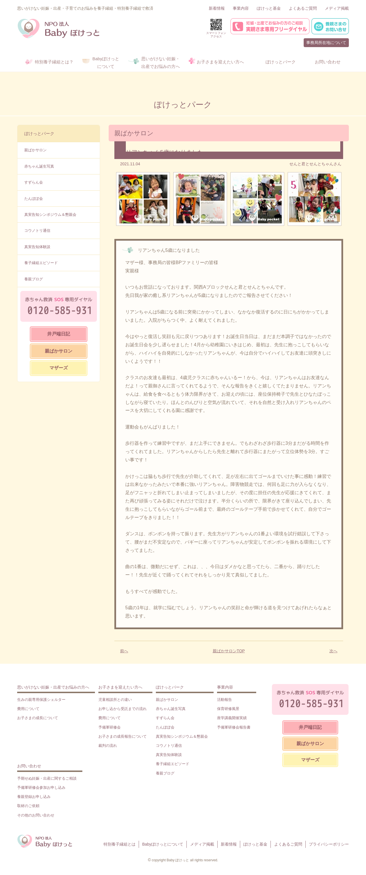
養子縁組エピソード (41, 263)
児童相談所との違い (115, 699)
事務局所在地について (326, 42)
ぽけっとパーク (39, 133)
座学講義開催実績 (232, 718)
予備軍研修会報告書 (233, 727)
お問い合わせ (29, 766)
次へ (333, 651)
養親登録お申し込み (34, 796)
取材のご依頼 (28, 806)
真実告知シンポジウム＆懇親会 (50, 214)
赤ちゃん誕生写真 (39, 166)
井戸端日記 (58, 333)
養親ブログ (33, 279)
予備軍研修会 (109, 727)
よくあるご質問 (303, 8)
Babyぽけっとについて (162, 844)
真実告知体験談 (37, 247)
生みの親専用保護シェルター (41, 699)
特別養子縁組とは (120, 844)
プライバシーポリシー (329, 844)
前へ (124, 651)
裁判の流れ (107, 745)
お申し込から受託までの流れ (122, 709)
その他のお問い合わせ (35, 815)
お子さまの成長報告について (122, 736)
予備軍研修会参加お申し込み (41, 787)
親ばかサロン (35, 150)
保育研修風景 (228, 709)
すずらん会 (33, 182)
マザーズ (58, 367)
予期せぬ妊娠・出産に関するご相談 (47, 778)
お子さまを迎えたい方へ (120, 687)
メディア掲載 (337, 8)
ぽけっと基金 (269, 8)
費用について (28, 709)
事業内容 (241, 8)
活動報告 (224, 699)
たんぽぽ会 (33, 198)
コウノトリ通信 (37, 230)
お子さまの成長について (37, 718)
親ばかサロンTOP (229, 651)
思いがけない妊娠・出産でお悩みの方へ (53, 687)
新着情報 (217, 8)
